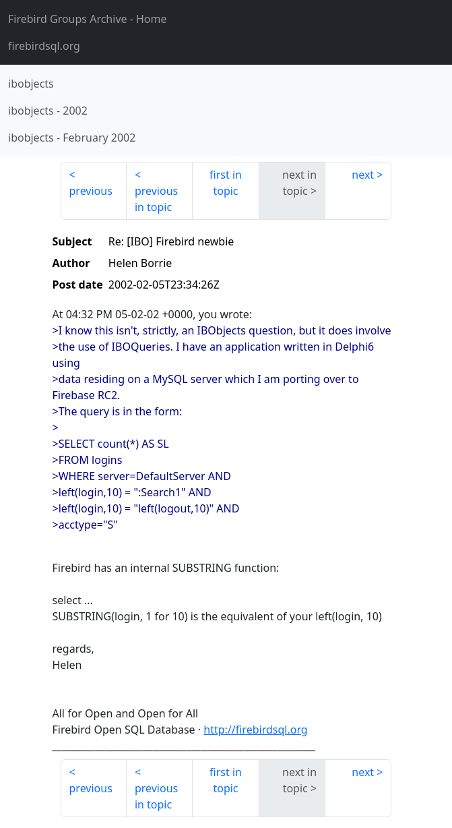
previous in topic (156, 198)
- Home (87, 18)
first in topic (225, 182)
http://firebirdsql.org (255, 729)
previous (90, 190)
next (363, 174)
